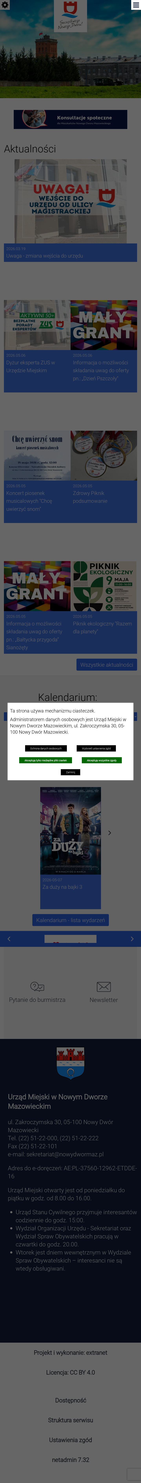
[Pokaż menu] (136, 5)
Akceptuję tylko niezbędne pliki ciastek (46, 760)
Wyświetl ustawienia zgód (96, 748)
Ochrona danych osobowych (46, 748)
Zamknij (70, 772)
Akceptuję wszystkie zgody (101, 760)
